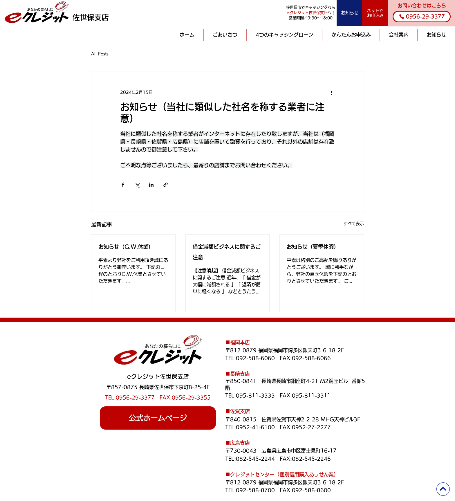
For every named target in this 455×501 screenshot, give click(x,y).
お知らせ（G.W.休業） (126, 246)
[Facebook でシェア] (123, 185)
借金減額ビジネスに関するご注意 (227, 252)
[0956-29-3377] (422, 16)
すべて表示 (354, 223)
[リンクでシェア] (165, 185)
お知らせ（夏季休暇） (313, 246)
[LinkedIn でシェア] (151, 185)
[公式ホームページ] (158, 418)
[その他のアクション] (331, 92)
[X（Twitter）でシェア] (137, 185)
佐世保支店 (91, 17)
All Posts (99, 54)
